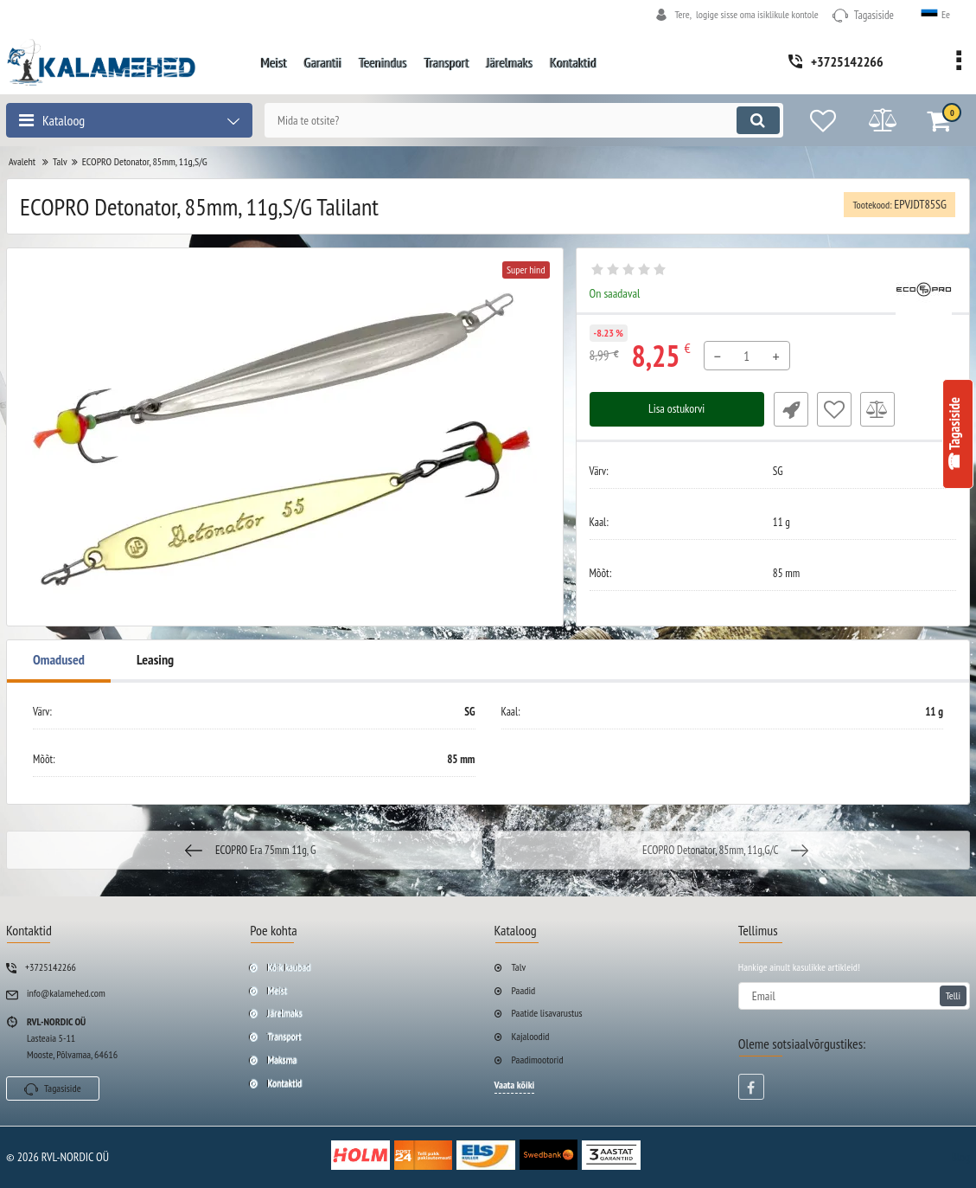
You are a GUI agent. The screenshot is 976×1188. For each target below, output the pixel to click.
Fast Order (790, 409)
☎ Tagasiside (954, 433)
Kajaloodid (531, 1036)
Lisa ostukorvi (676, 409)
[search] (520, 120)
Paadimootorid (538, 1059)
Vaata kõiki (514, 1084)
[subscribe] (854, 996)
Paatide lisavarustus (547, 1012)
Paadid (524, 990)
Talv (519, 966)
